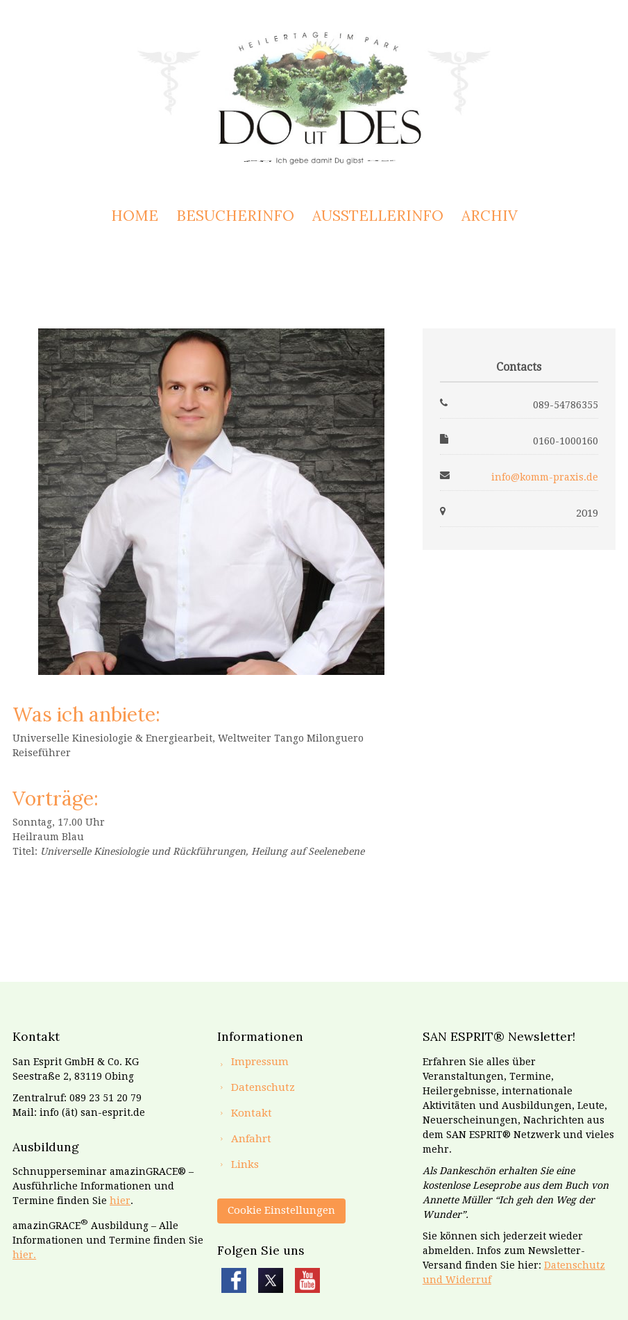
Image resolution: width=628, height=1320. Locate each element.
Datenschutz (263, 1087)
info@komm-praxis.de (544, 477)
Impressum (260, 1061)
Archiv (489, 215)
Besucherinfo (235, 215)
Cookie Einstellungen (281, 1210)
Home (134, 215)
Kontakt (251, 1113)
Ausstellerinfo (377, 215)
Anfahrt (251, 1139)
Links (245, 1164)
